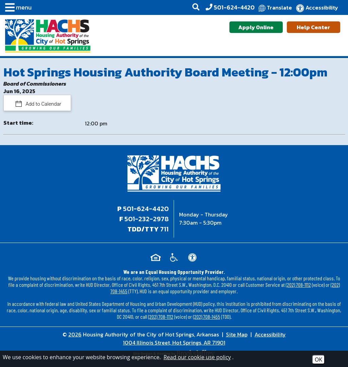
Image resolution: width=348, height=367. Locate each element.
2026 (75, 334)
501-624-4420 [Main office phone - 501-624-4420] (146, 209)
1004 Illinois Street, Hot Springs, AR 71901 (174, 342)
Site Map (236, 334)
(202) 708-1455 (206, 316)
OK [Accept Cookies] (318, 359)
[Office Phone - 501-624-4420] (230, 7)
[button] (17, 8)
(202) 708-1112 (298, 284)
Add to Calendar (43, 104)
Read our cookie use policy (197, 357)
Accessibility (270, 334)
